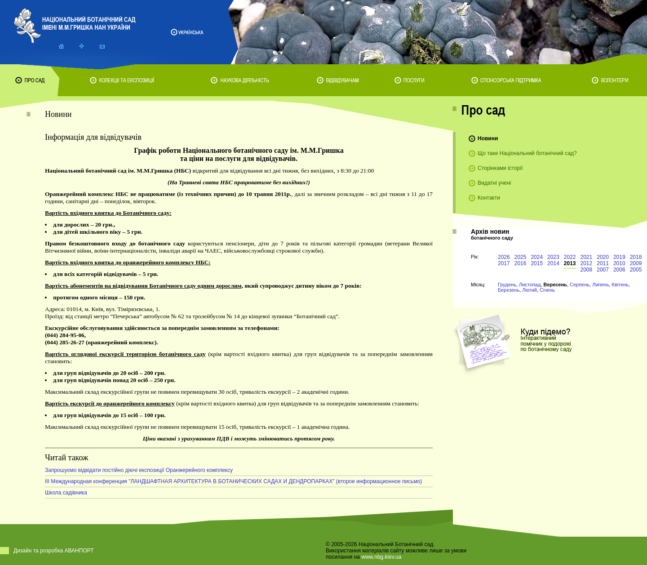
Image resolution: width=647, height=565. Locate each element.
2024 (537, 257)
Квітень (620, 284)
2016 (520, 263)
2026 (504, 257)
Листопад (530, 284)
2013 (570, 263)
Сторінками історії (500, 168)
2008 (587, 270)
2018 (636, 257)
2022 (570, 257)
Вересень (555, 284)
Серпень (579, 284)
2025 (520, 257)
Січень (547, 290)
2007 (603, 270)
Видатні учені (494, 183)
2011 (603, 263)
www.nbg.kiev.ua (381, 557)
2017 (504, 263)
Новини (488, 138)
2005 (636, 270)
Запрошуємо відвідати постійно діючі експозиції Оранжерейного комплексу (139, 470)
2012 (587, 263)
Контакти (489, 198)
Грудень (507, 284)
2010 (619, 263)
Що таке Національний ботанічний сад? (527, 153)
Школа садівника (66, 492)
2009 (636, 263)
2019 (619, 257)
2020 (603, 257)
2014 (553, 263)
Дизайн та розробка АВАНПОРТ (53, 550)
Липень (600, 284)
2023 (553, 257)
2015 (537, 263)
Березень (508, 290)
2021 (587, 257)
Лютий (529, 290)
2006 (619, 270)
